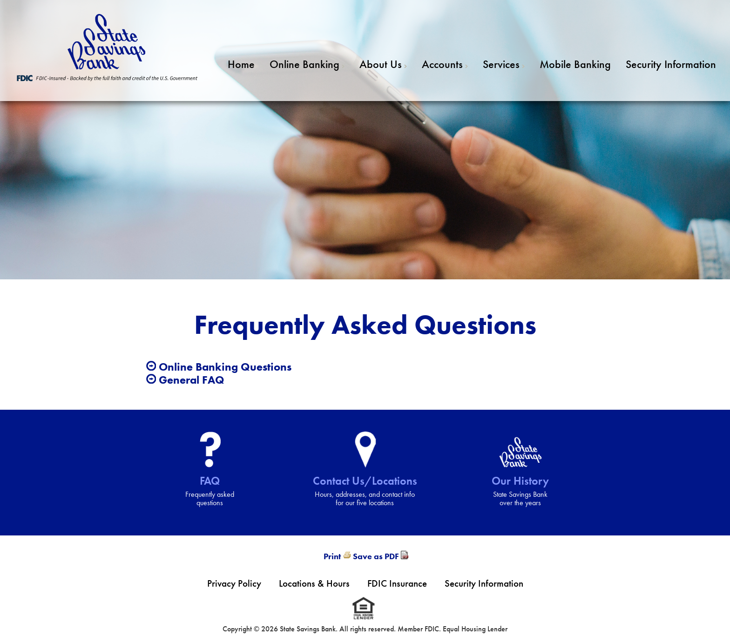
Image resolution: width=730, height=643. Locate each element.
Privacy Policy (234, 583)
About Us (380, 64)
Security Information (671, 64)
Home (241, 64)
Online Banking (304, 64)
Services (501, 64)
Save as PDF (376, 556)
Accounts (442, 64)
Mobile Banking (575, 64)
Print (332, 556)
